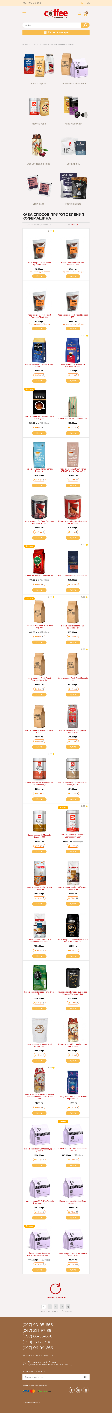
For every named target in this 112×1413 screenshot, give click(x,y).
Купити (39, 276)
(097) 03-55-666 (37, 1336)
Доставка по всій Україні (42, 1362)
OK (84, 1377)
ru (82, 3)
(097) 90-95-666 (31, 2)
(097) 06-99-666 (37, 1348)
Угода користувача (31, 1403)
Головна (26, 45)
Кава (36, 45)
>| (68, 1306)
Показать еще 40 (56, 1297)
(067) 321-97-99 (36, 1330)
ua (88, 3)
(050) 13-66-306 (36, 1342)
